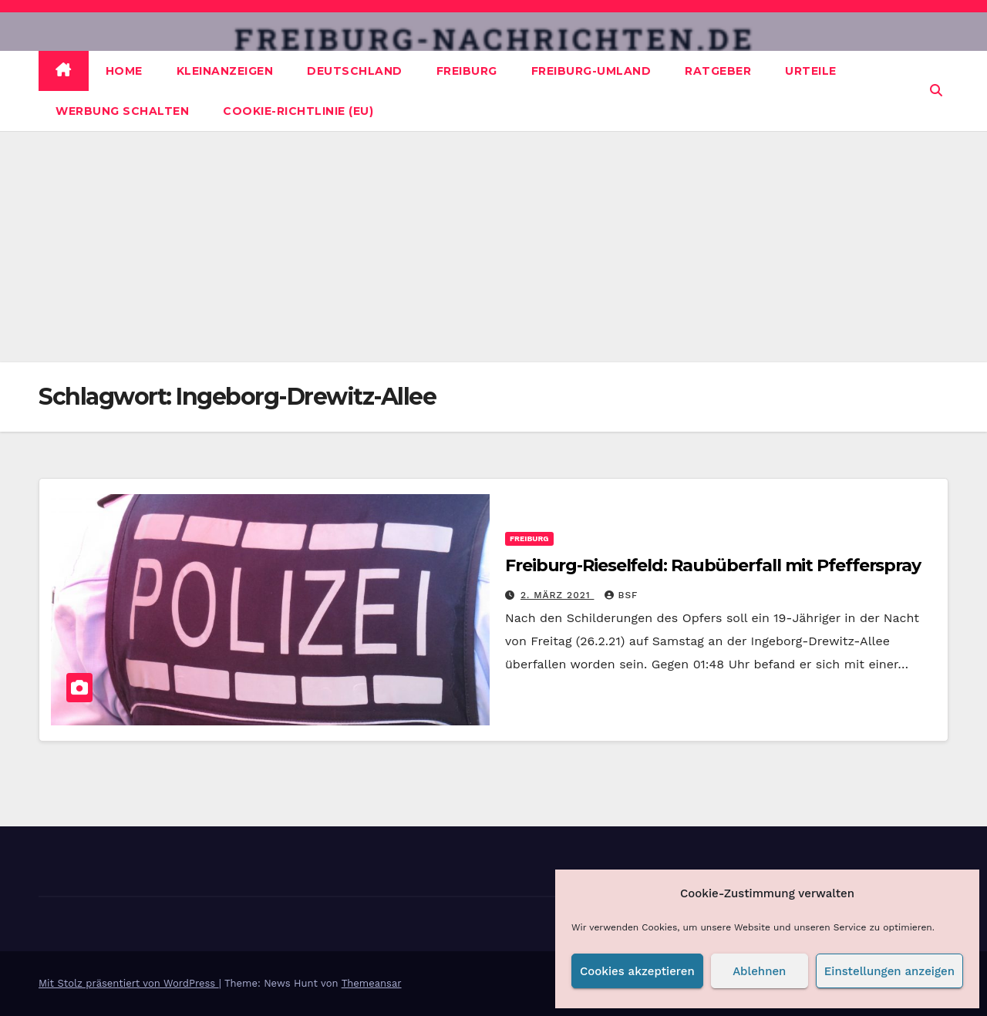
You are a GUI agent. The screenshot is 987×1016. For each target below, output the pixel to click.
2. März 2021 (557, 595)
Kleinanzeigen (225, 71)
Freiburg (466, 71)
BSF (621, 595)
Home (124, 71)
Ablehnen (759, 971)
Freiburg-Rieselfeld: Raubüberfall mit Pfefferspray (713, 565)
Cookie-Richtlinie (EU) (298, 111)
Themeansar (372, 983)
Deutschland (355, 71)
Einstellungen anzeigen (889, 971)
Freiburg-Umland (591, 71)
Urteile (811, 71)
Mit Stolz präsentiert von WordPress (129, 983)
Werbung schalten (122, 111)
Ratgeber (718, 71)
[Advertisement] (493, 247)
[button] (936, 90)
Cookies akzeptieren (637, 971)
